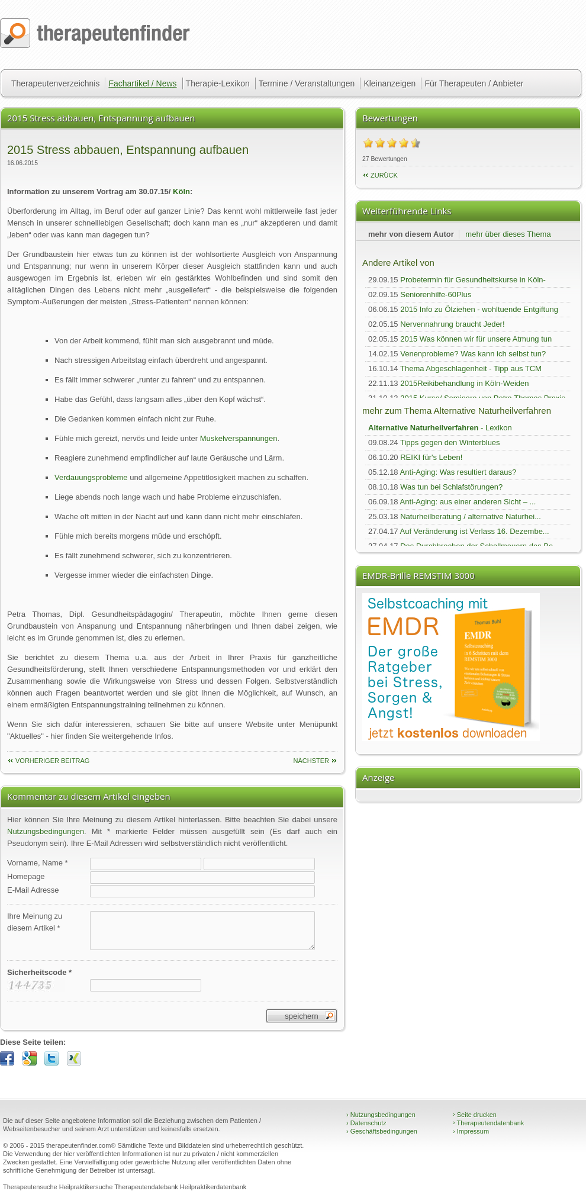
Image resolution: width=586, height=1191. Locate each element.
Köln (181, 191)
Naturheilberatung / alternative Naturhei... (470, 516)
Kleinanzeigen (389, 83)
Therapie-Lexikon (218, 83)
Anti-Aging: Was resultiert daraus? (458, 472)
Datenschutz (366, 1122)
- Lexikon (440, 427)
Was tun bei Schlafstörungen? (451, 486)
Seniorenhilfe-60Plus (435, 294)
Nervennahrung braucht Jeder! (452, 324)
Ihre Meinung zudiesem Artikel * (34, 922)
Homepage (26, 876)
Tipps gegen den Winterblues (450, 442)
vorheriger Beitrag (52, 760)
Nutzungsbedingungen (45, 831)
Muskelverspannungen (239, 438)
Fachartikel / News (142, 83)
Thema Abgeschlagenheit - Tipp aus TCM (471, 368)
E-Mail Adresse (33, 890)
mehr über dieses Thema (507, 234)
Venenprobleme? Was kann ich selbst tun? (473, 353)
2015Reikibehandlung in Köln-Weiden (464, 383)
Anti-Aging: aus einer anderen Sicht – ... (468, 501)
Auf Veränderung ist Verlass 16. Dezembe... (474, 531)
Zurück (384, 175)
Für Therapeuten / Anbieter (473, 83)
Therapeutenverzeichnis (55, 83)
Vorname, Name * (37, 862)
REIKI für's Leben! (431, 457)
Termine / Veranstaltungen (307, 83)
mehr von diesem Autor (411, 234)
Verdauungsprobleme (91, 477)
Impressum (471, 1131)
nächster (311, 760)
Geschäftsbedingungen (381, 1131)
